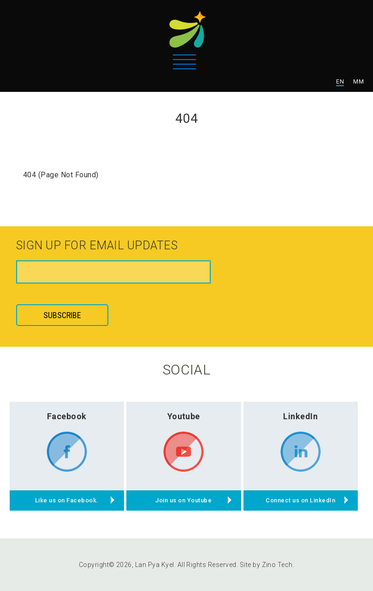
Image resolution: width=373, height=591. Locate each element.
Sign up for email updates (97, 246)
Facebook (67, 416)
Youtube (183, 416)
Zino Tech (277, 564)
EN (340, 81)
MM (358, 81)
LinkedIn (300, 416)
